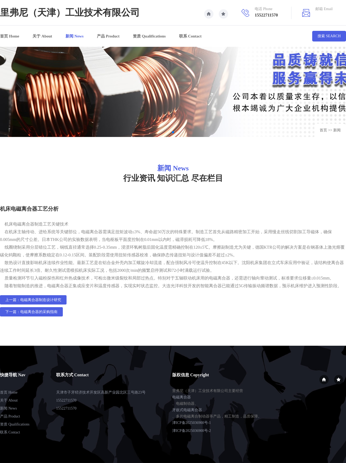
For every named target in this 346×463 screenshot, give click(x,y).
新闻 (337, 130)
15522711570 (66, 400)
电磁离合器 (181, 397)
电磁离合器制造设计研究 (40, 300)
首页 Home (9, 36)
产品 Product (108, 36)
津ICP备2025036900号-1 (191, 423)
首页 (323, 130)
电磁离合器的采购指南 (38, 312)
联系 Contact (190, 36)
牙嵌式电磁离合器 (187, 410)
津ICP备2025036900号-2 (191, 431)
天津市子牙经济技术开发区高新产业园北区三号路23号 (101, 392)
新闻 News (74, 36)
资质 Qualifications (149, 36)
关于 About (42, 36)
